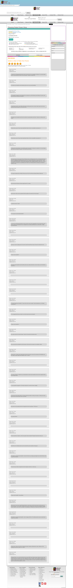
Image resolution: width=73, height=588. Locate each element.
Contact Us (41, 571)
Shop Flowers (20, 14)
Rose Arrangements (14, 571)
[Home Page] (36, 10)
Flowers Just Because (14, 572)
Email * (52, 50)
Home (12, 14)
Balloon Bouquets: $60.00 (14, 44)
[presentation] (58, 65)
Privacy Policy (41, 579)
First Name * (53, 46)
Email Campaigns (32, 573)
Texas (13, 24)
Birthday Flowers (13, 568)
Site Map (40, 578)
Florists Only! (60, 14)
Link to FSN (41, 574)
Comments (53, 52)
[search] (19, 4)
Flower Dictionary (23, 573)
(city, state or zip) (42, 17)
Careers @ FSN (42, 572)
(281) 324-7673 (14, 35)
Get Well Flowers (13, 574)
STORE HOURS (39, 55)
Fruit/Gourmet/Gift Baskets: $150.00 (31, 44)
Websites (31, 571)
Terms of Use (41, 580)
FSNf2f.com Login (33, 568)
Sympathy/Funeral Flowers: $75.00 (15, 43)
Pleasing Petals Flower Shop (14, 31)
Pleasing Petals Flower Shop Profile (24, 24)
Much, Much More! (33, 574)
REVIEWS (18, 55)
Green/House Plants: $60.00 (30, 43)
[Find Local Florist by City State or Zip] (9, 5)
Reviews (40, 573)
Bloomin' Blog (28, 14)
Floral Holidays (22, 574)
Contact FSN (52, 14)
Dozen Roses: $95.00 (13, 42)
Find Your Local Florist (55, 574)
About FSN (44, 14)
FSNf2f (31, 572)
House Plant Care (23, 572)
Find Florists (36, 14)
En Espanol (41, 575)
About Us (40, 568)
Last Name (53, 48)
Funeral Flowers (13, 573)
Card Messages (22, 571)
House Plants (13, 575)
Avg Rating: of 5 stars (16, 32)
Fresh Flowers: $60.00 (29, 42)
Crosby (16, 24)
